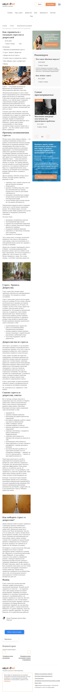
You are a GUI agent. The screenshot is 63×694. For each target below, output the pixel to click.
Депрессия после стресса (11, 55)
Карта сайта (38, 683)
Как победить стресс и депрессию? (15, 61)
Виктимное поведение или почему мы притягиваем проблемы (45, 118)
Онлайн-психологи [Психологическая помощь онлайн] (8, 5)
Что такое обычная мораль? (48, 59)
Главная (9, 13)
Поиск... (60, 21)
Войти (39, 4)
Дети (35, 13)
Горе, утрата (19, 13)
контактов (7, 681)
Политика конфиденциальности (43, 676)
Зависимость (44, 13)
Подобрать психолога (51, 44)
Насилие (53, 13)
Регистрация (50, 4)
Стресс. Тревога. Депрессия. (12, 52)
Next (48, 136)
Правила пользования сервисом (43, 674)
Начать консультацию (14, 632)
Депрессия (28, 13)
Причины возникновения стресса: (14, 49)
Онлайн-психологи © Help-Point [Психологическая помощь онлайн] (13, 669)
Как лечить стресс (43, 76)
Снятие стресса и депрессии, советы (15, 58)
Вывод (6, 64)
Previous (36, 136)
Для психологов (39, 678)
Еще (31, 16)
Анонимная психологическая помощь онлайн (47, 680)
